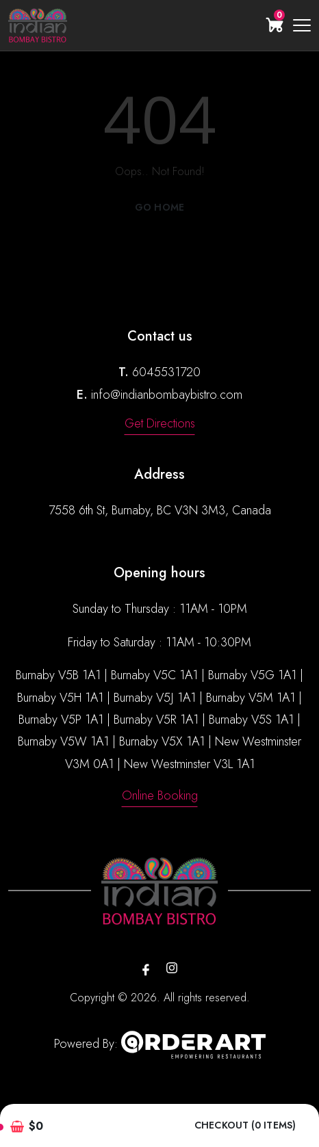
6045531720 (166, 372)
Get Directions (160, 423)
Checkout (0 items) (245, 1125)
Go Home (159, 207)
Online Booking (160, 795)
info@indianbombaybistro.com (166, 395)
